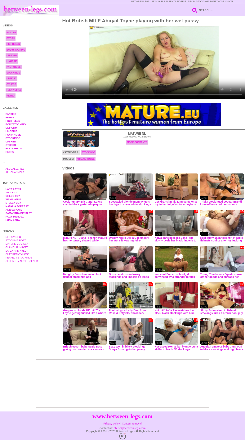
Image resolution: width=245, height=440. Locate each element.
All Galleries (15, 168)
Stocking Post (16, 240)
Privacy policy (111, 423)
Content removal (132, 423)
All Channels (15, 172)
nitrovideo (13, 237)
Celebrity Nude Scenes (22, 261)
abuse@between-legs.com (129, 428)
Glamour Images (17, 247)
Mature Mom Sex (17, 243)
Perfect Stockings (19, 257)
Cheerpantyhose (17, 254)
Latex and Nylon (17, 250)
